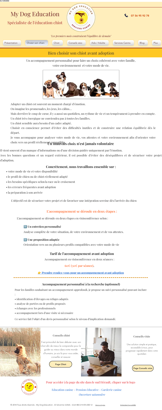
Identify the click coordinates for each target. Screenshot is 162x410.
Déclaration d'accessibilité (128, 405)
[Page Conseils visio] (143, 368)
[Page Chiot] (60, 364)
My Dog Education (35, 14)
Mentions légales (100, 405)
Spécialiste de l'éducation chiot (34, 22)
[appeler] (126, 15)
